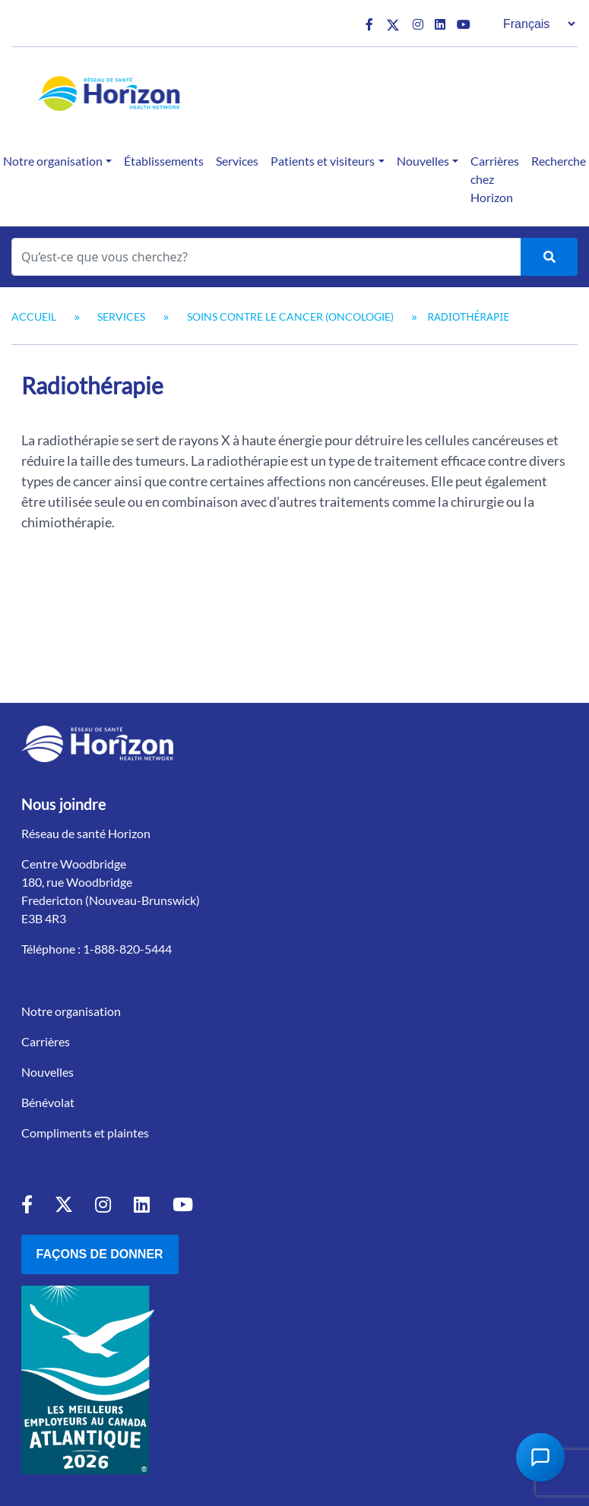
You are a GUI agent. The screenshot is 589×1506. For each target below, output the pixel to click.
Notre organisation (71, 1011)
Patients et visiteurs (323, 160)
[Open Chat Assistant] (540, 1457)
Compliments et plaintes (85, 1132)
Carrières (45, 1041)
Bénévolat (47, 1102)
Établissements (164, 160)
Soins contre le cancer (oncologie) (290, 316)
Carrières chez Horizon (494, 178)
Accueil (33, 316)
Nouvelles (423, 160)
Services (237, 160)
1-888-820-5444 (127, 948)
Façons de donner (99, 1254)
